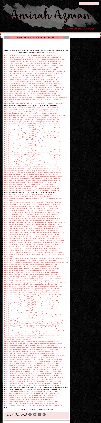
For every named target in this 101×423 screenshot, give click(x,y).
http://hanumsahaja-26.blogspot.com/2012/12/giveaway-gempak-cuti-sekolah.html (32, 313)
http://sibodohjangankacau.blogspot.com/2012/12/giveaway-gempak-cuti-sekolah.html (34, 331)
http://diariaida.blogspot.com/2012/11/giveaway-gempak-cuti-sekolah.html (30, 55)
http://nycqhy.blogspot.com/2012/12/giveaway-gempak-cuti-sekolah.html (29, 271)
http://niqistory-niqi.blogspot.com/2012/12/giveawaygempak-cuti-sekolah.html (31, 273)
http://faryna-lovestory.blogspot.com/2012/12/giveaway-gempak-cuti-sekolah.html (32, 361)
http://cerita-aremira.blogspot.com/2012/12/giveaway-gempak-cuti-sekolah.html (31, 269)
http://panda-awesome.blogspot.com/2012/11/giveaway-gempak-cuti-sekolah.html (32, 95)
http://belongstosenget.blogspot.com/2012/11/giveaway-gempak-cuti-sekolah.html (33, 168)
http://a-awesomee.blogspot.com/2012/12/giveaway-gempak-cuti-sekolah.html (31, 365)
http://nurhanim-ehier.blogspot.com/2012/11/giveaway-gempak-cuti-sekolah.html (32, 63)
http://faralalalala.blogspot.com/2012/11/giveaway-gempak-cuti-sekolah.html (30, 91)
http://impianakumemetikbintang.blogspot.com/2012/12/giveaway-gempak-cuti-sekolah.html (36, 262)
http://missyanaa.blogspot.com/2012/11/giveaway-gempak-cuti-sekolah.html (30, 79)
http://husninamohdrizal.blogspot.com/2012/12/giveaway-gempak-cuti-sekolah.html (33, 244)
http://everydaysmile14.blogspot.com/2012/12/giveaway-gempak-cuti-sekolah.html (32, 230)
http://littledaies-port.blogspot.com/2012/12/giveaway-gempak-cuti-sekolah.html (32, 214)
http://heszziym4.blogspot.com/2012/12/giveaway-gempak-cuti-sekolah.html (30, 220)
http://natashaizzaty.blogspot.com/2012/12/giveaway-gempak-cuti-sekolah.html (31, 375)
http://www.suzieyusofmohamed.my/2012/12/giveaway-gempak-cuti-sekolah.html (32, 403)
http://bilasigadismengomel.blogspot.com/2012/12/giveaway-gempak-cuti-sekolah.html (34, 232)
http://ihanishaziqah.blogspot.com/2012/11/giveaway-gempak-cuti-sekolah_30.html (33, 172)
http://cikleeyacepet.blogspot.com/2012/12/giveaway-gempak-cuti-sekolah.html (32, 301)
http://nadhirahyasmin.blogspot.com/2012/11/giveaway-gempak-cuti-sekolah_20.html (33, 136)
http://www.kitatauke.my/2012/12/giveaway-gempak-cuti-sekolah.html (28, 351)
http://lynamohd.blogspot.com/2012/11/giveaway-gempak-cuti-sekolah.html (30, 69)
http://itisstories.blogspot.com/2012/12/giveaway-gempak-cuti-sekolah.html (30, 317)
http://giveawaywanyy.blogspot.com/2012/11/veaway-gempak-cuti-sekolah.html (31, 134)
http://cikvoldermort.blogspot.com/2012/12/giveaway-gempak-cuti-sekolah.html (31, 228)
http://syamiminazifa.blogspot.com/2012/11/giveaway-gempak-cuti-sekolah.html (31, 124)
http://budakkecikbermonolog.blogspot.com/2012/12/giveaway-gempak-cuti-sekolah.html (35, 283)
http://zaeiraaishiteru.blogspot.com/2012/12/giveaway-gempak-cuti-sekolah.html (32, 341)
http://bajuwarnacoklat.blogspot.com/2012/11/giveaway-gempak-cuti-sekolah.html (32, 57)
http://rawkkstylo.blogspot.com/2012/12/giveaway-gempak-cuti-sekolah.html (30, 379)
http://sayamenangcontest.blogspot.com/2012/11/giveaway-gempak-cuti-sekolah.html (34, 142)
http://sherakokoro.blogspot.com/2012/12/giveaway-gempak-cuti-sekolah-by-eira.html (34, 242)
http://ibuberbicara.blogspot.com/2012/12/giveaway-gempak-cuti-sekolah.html (31, 327)
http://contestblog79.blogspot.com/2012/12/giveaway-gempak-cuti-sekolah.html (32, 385)
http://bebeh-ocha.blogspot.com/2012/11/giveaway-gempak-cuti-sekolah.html (31, 126)
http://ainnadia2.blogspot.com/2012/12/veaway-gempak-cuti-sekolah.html (29, 210)
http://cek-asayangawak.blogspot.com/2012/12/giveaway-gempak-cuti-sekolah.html (33, 287)
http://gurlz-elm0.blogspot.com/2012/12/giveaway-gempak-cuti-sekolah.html (30, 311)
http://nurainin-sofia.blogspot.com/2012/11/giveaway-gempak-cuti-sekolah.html (31, 144)
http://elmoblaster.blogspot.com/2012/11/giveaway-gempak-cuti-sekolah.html (31, 122)
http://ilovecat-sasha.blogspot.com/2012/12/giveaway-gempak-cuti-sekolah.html (32, 289)
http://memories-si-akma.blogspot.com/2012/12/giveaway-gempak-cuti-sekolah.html (33, 373)
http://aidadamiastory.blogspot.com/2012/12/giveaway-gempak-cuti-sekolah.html (32, 281)
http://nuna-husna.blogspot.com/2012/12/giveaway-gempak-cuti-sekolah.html (31, 391)
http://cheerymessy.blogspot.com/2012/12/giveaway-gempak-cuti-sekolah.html (31, 208)
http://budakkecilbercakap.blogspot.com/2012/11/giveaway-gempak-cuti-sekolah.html (33, 61)
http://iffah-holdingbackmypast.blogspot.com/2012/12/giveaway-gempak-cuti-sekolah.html (35, 321)
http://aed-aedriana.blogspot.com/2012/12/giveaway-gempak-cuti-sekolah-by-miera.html (34, 222)
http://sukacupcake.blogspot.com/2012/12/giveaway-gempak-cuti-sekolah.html (31, 393)
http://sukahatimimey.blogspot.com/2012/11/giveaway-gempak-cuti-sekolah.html (32, 156)
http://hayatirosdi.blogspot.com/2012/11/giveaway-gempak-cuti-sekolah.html (30, 85)
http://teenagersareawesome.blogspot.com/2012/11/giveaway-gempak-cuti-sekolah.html (34, 59)
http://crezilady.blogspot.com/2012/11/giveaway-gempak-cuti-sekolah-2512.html (32, 152)
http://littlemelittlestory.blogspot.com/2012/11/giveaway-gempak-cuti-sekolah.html (33, 162)
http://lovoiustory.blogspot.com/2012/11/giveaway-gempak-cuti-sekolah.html (31, 138)
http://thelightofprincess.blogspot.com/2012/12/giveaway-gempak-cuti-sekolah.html (33, 252)
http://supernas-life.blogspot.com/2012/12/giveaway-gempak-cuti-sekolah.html (31, 224)
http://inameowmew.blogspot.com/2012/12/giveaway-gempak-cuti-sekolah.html (31, 293)
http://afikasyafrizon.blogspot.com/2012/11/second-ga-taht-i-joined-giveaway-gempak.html (35, 98)
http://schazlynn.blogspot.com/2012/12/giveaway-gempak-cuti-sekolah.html (30, 182)
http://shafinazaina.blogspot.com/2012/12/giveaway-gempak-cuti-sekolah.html (31, 186)
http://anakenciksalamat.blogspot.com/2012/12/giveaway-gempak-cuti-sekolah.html (33, 176)
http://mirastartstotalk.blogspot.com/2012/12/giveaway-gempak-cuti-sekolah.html (32, 381)
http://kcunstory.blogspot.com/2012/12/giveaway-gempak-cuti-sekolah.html (30, 307)
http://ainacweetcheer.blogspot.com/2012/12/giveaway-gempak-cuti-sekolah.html (32, 315)
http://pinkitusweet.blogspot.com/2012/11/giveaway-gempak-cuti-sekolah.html (31, 67)
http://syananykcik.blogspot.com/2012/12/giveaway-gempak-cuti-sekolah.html (31, 250)
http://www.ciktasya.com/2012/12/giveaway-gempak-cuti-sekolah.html (28, 194)
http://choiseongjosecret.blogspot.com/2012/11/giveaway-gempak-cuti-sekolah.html (33, 73)
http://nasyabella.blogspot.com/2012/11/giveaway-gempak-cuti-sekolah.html (30, 140)
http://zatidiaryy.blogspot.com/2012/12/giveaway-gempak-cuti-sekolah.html (30, 216)
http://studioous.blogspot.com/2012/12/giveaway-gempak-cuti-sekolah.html (30, 395)
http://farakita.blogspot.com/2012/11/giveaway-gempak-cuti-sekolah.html (29, 75)
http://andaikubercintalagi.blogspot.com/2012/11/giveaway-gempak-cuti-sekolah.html (33, 130)
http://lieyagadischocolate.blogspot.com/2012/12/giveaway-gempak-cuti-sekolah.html (33, 238)
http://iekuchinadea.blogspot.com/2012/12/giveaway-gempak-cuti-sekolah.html (31, 363)
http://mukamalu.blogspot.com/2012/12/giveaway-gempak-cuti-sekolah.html (30, 397)
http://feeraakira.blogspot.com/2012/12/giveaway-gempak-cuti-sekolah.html (30, 264)
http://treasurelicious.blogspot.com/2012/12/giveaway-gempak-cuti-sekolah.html (32, 188)
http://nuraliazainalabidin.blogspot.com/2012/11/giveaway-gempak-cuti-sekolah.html (33, 154)
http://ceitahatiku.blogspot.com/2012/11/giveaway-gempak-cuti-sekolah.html (31, 174)
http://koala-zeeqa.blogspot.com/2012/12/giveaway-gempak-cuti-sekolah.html (31, 333)
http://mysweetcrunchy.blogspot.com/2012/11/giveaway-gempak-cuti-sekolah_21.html (34, 132)
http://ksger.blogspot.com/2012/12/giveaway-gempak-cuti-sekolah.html (29, 184)
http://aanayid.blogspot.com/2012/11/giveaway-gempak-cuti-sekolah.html (29, 112)
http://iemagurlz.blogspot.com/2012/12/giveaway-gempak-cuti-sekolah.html (30, 260)
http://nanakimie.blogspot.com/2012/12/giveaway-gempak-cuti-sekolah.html (30, 285)
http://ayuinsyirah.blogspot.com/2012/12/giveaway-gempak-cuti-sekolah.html (31, 206)
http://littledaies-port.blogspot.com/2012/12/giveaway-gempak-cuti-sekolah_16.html (33, 367)
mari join (52, 52)
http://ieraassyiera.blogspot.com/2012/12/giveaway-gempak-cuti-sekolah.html (31, 401)
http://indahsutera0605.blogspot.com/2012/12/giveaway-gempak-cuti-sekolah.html (33, 371)
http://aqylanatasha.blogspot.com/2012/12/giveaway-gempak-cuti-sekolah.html (31, 303)
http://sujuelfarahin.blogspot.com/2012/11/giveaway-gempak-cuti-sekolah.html (31, 120)
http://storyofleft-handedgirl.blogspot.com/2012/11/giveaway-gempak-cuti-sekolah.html (34, 71)
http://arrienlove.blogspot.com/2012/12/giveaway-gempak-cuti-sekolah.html (30, 275)
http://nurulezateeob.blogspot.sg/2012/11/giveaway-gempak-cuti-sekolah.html (31, 158)
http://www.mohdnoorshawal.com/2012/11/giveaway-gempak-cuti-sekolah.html (31, 110)
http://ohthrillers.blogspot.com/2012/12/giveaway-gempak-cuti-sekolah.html (30, 267)
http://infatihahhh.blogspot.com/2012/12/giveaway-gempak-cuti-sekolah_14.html (32, 325)
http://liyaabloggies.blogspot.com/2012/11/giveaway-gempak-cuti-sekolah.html (31, 77)
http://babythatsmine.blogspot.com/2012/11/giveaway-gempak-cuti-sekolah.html (32, 146)
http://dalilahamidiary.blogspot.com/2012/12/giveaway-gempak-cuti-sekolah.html (32, 180)
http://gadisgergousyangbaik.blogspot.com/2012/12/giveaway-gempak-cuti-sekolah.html (34, 355)
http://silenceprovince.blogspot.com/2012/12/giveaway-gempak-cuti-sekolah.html (32, 170)
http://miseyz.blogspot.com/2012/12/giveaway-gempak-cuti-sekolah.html (29, 345)
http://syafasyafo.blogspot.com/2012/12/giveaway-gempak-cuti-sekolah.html (30, 319)
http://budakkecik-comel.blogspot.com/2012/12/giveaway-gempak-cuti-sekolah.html (33, 405)
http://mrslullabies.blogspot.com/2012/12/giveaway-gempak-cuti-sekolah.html (31, 297)
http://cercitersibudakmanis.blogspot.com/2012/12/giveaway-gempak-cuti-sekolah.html (34, 258)
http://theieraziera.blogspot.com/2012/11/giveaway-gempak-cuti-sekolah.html (31, 118)
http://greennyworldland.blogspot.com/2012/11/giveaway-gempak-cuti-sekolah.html (33, 83)
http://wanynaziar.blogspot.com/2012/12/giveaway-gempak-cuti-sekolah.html (30, 299)
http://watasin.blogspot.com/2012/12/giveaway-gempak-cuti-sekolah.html (29, 246)
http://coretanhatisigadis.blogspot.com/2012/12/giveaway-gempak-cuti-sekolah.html (33, 226)
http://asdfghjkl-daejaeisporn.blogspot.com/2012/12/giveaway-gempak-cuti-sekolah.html (34, 377)
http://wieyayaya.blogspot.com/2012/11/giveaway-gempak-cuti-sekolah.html (30, 93)
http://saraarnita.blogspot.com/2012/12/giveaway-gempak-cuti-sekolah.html (30, 309)
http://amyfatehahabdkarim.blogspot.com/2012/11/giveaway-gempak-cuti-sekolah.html (34, 104)
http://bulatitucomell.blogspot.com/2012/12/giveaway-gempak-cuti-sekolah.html (32, 248)
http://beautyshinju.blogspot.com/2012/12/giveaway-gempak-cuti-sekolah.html (31, 212)
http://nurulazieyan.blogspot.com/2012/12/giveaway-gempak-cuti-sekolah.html (31, 349)
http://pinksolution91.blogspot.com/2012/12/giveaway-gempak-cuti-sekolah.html (32, 204)
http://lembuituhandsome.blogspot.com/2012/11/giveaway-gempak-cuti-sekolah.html (33, 65)
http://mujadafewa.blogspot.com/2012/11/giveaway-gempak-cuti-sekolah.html (31, 108)
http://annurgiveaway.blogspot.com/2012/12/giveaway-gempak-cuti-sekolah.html (32, 234)
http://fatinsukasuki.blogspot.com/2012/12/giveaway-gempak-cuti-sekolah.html (31, 305)
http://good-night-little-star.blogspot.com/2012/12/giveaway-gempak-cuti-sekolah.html (34, 323)
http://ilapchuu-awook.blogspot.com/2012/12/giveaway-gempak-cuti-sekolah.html (32, 329)
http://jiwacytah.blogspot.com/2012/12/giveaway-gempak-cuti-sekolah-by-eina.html (33, 277)
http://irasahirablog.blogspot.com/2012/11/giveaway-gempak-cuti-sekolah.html (31, 166)
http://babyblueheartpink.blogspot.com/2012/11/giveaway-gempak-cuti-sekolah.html (33, 89)
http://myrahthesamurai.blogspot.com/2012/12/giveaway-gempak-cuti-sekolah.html (33, 369)
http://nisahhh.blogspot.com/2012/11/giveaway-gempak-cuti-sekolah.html (29, 148)
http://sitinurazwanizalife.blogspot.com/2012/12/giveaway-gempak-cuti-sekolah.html (33, 295)
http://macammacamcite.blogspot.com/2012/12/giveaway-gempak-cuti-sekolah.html (33, 343)
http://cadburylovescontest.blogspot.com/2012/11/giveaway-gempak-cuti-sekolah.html (34, 87)
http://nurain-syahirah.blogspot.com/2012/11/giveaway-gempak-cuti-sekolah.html (32, 81)
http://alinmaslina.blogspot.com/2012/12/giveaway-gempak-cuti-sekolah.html (30, 357)
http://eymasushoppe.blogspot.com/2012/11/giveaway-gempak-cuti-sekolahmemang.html (35, 116)
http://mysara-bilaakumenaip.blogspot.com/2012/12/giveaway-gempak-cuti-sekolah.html (34, 347)
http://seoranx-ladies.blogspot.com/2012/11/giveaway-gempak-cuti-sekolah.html (32, 128)
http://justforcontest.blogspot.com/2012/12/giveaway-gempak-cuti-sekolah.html (32, 335)
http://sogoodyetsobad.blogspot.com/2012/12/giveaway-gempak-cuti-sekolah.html (33, 279)
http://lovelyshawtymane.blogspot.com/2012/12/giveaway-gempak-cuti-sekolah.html (33, 359)
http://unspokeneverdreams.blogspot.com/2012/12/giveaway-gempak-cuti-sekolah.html (34, 240)
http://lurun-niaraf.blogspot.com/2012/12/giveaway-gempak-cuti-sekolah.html (31, 353)
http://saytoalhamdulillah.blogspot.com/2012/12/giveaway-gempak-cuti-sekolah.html (33, 218)
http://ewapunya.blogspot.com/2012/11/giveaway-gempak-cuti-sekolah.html (30, 164)
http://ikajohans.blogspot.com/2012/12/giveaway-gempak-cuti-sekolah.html (30, 399)
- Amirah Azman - (50, 5)
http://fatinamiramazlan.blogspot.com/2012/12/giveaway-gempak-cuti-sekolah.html (32, 178)
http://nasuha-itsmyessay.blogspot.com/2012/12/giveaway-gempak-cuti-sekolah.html (33, 202)
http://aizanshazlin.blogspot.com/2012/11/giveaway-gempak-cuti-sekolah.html (31, 160)
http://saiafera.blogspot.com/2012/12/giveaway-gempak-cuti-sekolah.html (29, 196)
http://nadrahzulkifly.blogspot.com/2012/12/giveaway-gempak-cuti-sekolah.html (32, 190)
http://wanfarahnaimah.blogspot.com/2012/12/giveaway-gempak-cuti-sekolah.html (32, 291)
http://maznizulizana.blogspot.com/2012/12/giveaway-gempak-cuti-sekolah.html (31, 236)
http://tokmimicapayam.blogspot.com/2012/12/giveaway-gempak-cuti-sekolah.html (32, 383)
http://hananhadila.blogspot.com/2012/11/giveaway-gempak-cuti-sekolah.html (31, 114)
